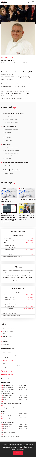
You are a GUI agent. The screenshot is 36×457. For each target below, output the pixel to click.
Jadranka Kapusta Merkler (11, 150)
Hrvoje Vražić (7, 140)
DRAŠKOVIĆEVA (18, 235)
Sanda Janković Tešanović (11, 147)
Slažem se (18, 452)
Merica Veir (7, 137)
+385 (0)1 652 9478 (8, 371)
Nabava (5, 334)
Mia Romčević (7, 135)
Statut (4, 339)
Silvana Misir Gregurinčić (10, 153)
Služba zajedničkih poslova (10, 170)
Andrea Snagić (8, 165)
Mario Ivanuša (8, 117)
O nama (21, 281)
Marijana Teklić (8, 155)
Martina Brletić (8, 173)
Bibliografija (6, 344)
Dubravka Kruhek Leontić (11, 122)
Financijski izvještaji (8, 336)
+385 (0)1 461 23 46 (8, 360)
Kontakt (15, 281)
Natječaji (5, 341)
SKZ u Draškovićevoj (8, 126)
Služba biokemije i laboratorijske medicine (15, 162)
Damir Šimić (7, 158)
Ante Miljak (7, 132)
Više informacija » (20, 449)
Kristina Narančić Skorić (10, 119)
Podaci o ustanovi (8, 331)
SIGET (18, 292)
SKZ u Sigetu (6, 144)
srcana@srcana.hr (8, 374)
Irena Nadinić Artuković (10, 129)
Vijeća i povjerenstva (8, 328)
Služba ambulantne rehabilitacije (12, 113)
